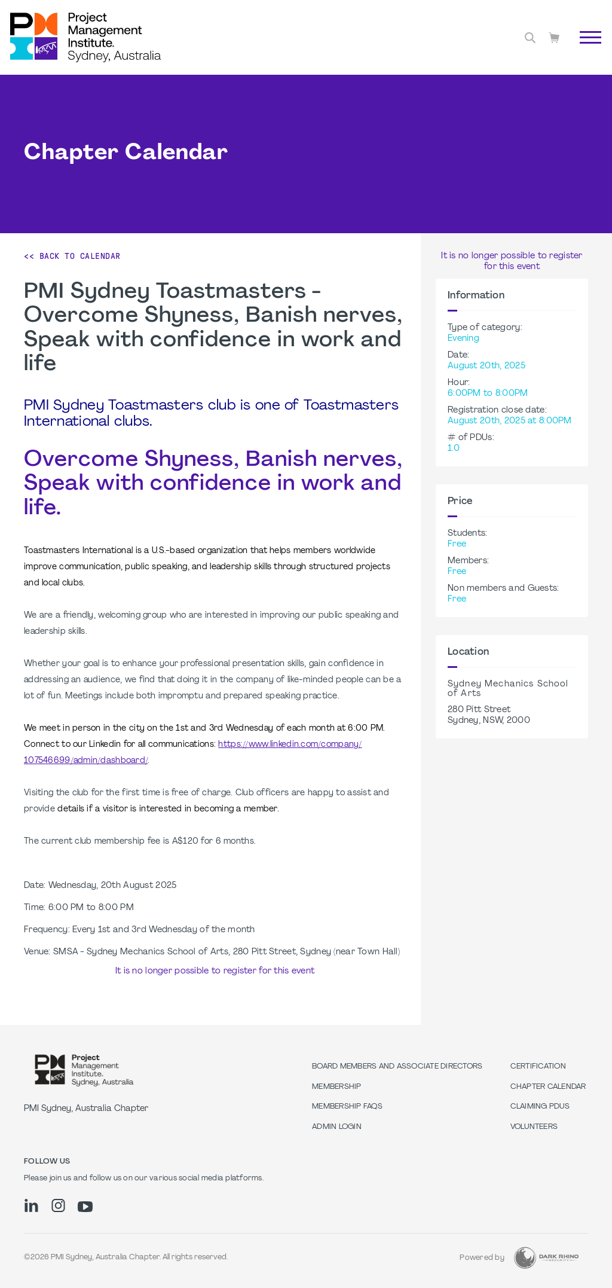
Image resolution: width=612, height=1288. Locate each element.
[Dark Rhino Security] (546, 1258)
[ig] (58, 1205)
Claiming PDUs (540, 1106)
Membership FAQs (347, 1106)
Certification (538, 1066)
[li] (31, 1205)
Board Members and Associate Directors (397, 1066)
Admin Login (337, 1127)
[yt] (85, 1206)
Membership (337, 1087)
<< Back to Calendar (72, 256)
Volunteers (534, 1127)
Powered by (482, 1258)
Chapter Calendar (548, 1087)
